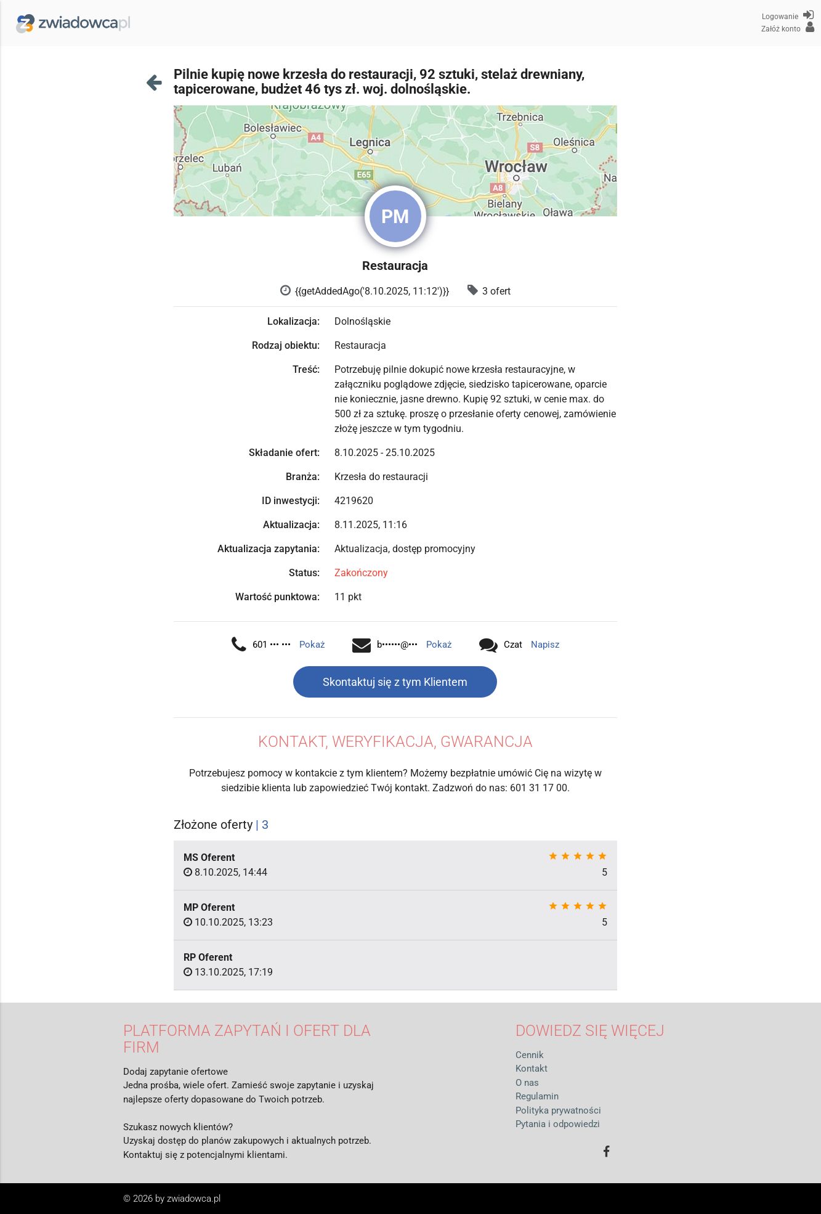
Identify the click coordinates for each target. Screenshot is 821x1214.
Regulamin (537, 1096)
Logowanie (788, 15)
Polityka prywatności (558, 1110)
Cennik (530, 1055)
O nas (527, 1082)
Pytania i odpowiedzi (558, 1124)
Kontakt (532, 1068)
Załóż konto (787, 27)
